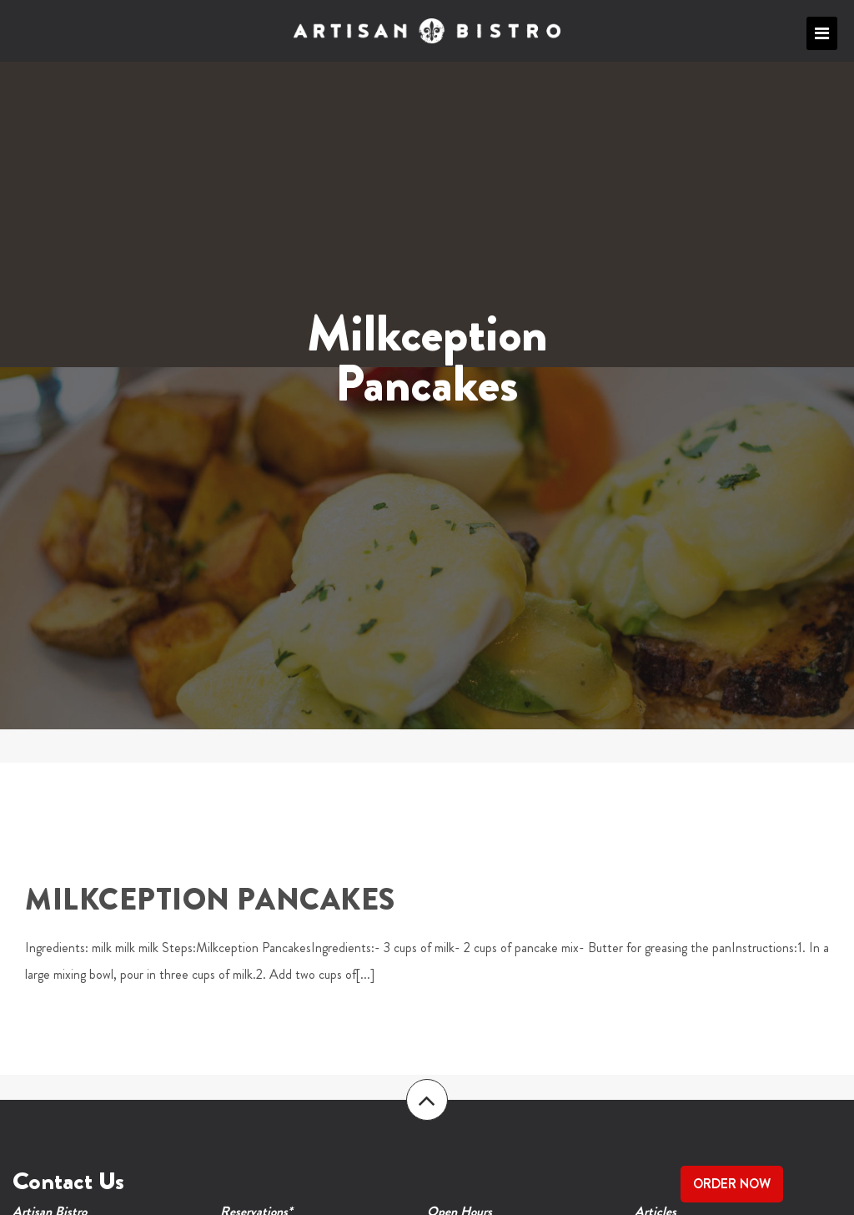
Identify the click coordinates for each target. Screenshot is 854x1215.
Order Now (732, 1183)
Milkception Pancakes (210, 899)
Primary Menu (821, 33)
